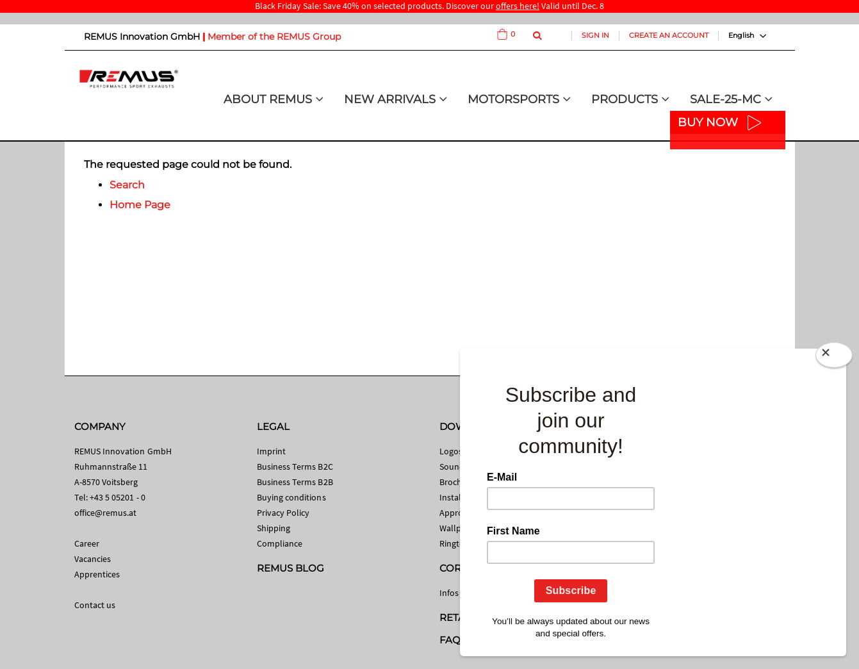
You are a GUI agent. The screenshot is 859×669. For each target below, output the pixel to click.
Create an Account (668, 35)
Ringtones (459, 543)
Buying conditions (291, 497)
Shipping (274, 528)
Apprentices (97, 574)
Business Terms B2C (295, 466)
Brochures (459, 482)
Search (127, 185)
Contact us (95, 605)
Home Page (140, 205)
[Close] (834, 357)
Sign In (595, 35)
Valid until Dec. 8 (550, 6)
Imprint (271, 451)
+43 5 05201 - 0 (117, 497)
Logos (450, 451)
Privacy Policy (283, 512)
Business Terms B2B (295, 482)
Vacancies (92, 559)
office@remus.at (105, 512)
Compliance (280, 543)
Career (86, 543)
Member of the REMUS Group (274, 36)
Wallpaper (459, 528)
